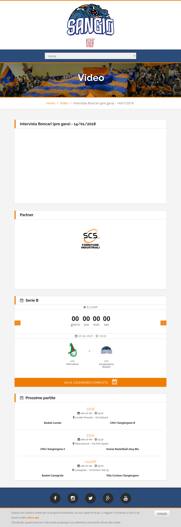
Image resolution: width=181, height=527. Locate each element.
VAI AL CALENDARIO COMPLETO (90, 382)
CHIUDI (162, 514)
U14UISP (90, 462)
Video (64, 103)
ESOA (91, 435)
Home (50, 103)
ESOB (91, 409)
